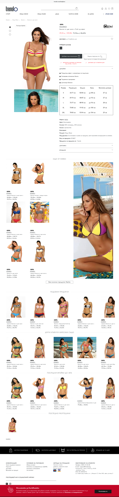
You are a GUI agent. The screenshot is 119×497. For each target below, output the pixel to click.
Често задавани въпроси (13, 465)
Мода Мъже (42, 14)
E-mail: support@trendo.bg (83, 467)
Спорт (8, 14)
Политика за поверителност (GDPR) (37, 467)
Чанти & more (73, 14)
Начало (8, 20)
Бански (23, 20)
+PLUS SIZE (109, 14)
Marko (66, 119)
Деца (57, 14)
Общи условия (31, 465)
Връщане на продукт (12, 470)
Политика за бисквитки (33, 468)
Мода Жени (24, 14)
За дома (91, 14)
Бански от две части (32, 20)
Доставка (8, 468)
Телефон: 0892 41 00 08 (83, 465)
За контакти (30, 470)
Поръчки (8, 467)
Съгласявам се (103, 491)
